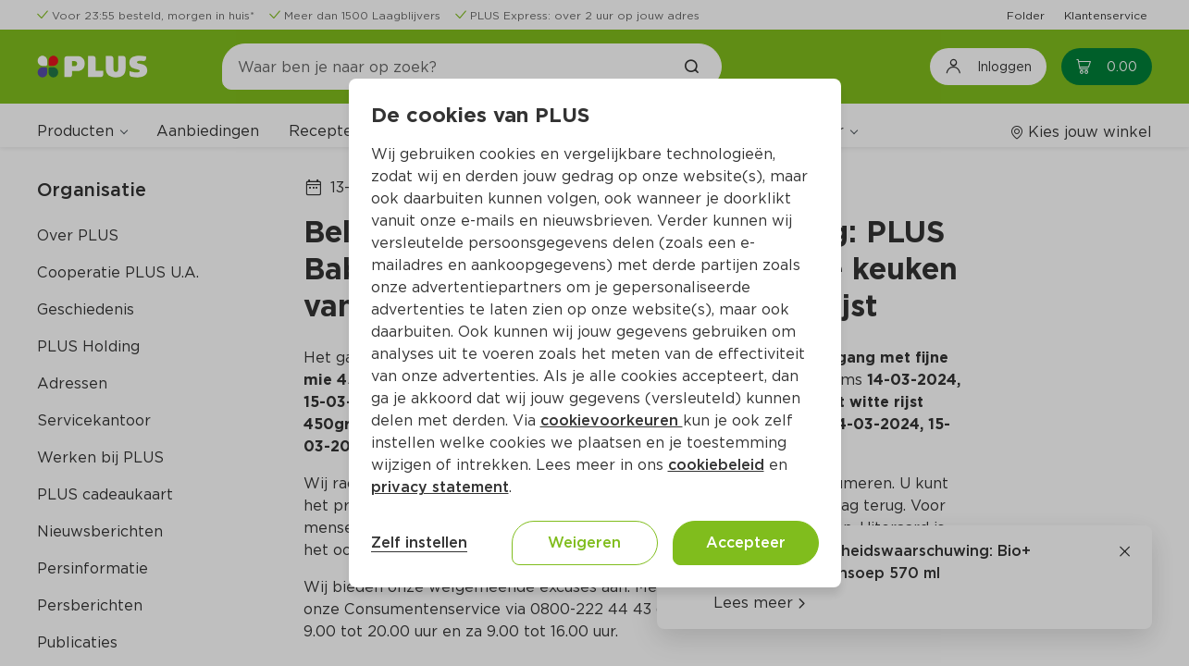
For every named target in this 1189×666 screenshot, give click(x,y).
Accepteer (746, 542)
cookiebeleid (716, 465)
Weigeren (584, 542)
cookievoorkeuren (611, 420)
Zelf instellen (419, 542)
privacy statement (440, 487)
